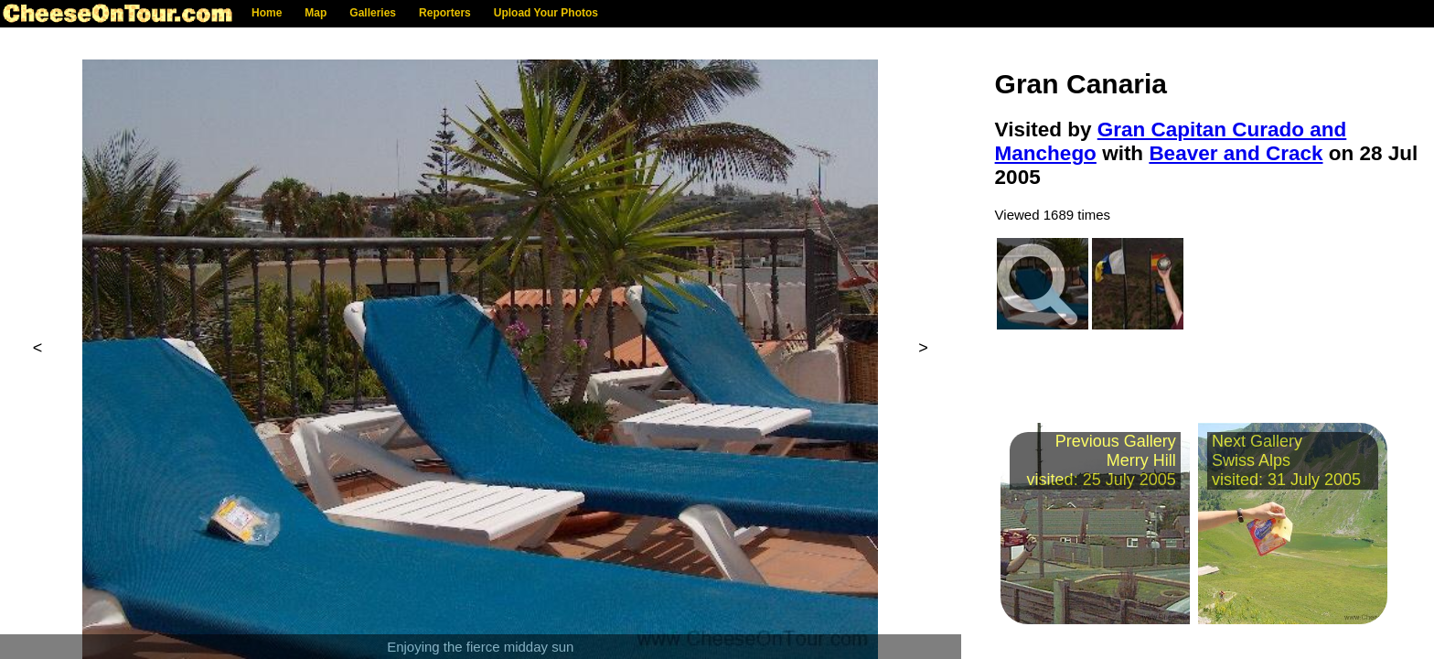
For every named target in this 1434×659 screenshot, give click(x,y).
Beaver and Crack (1235, 153)
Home (266, 12)
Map (315, 12)
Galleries (372, 12)
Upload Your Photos (546, 12)
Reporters (445, 12)
